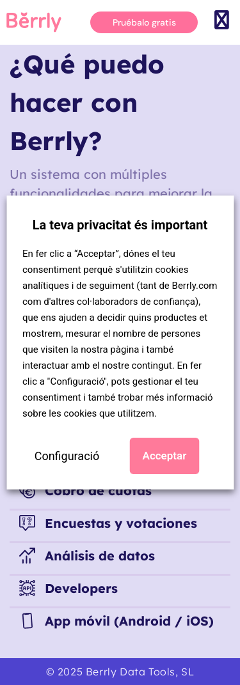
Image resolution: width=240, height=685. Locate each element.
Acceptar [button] (165, 455)
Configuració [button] (67, 456)
